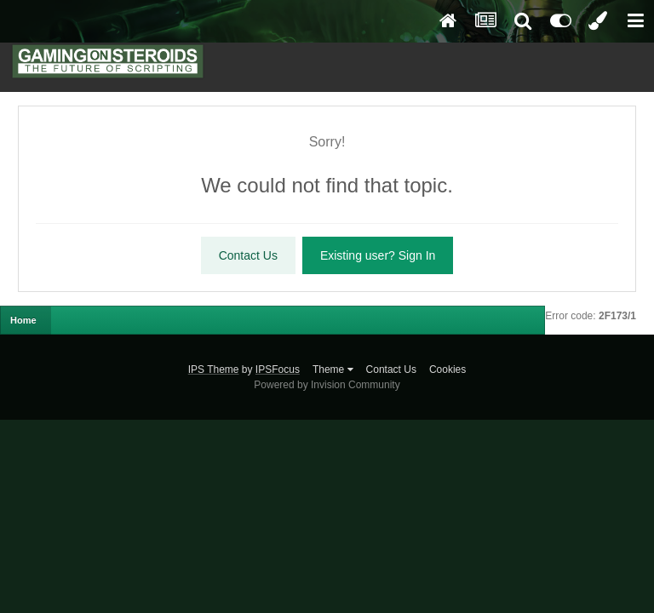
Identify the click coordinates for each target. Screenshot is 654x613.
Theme (333, 369)
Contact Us (248, 255)
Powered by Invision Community (326, 385)
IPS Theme (213, 369)
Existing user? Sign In (377, 255)
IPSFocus (277, 369)
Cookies (447, 369)
